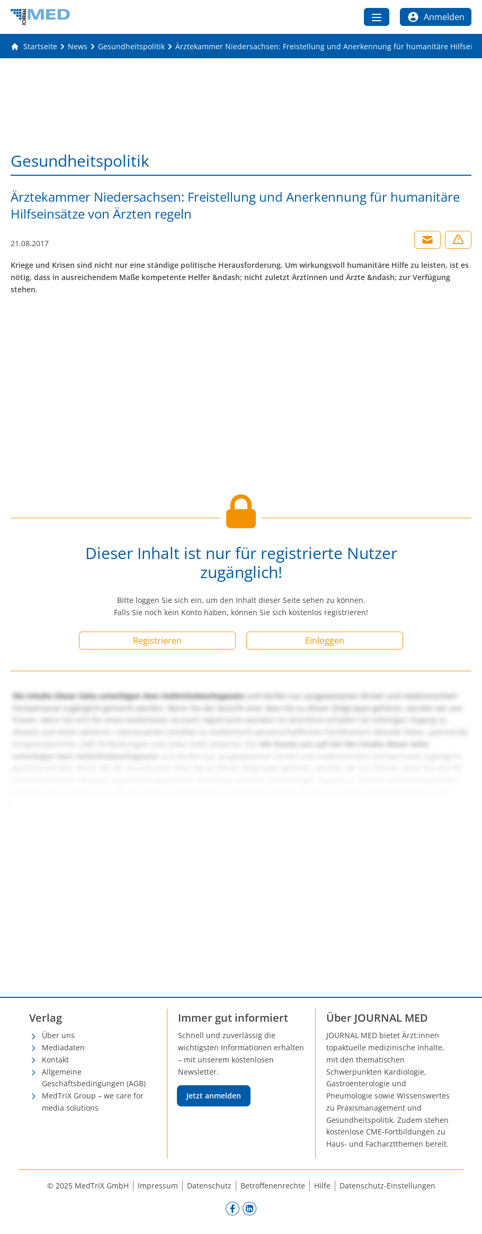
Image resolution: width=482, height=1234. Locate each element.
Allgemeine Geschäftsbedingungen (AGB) (94, 1078)
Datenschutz (209, 1186)
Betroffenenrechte (272, 1186)
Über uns (58, 1035)
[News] (77, 46)
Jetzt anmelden (213, 1096)
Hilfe (322, 1186)
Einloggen (324, 640)
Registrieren (157, 640)
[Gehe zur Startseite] (34, 46)
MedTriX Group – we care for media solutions (93, 1102)
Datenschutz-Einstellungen (387, 1186)
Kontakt (55, 1060)
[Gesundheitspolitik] (131, 46)
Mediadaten (63, 1047)
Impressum (158, 1186)
